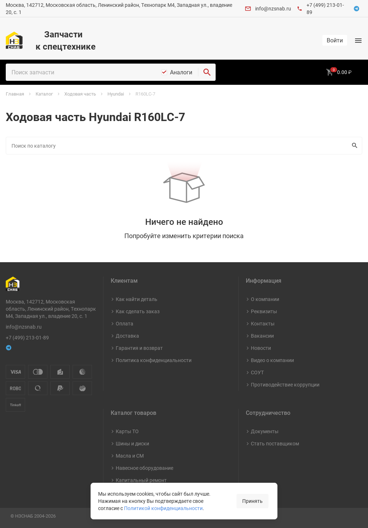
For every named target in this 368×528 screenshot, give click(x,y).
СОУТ (257, 372)
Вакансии (262, 335)
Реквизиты (264, 311)
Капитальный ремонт (141, 480)
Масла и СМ (130, 455)
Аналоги (181, 72)
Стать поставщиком (275, 443)
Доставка (127, 335)
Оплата (124, 323)
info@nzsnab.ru (273, 8)
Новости (261, 347)
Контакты (263, 323)
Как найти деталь (136, 299)
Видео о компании (272, 360)
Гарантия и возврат (139, 347)
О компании (265, 299)
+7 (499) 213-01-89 (27, 337)
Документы (265, 431)
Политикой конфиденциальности (163, 508)
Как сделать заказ (138, 311)
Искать (353, 145)
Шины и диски (132, 443)
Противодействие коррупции (285, 384)
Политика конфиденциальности (154, 360)
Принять (252, 500)
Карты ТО (127, 431)
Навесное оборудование (144, 467)
